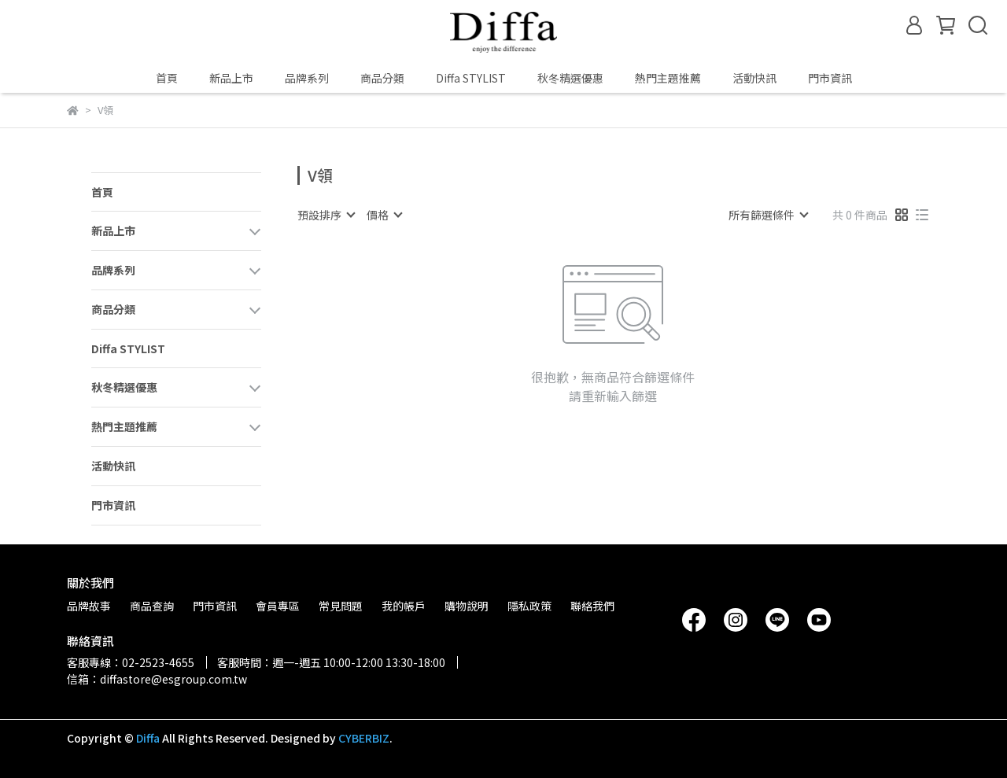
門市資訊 (830, 78)
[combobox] (325, 215)
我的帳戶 (404, 606)
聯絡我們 (592, 606)
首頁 (167, 78)
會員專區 (278, 606)
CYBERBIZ (363, 738)
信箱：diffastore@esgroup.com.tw (157, 679)
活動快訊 (754, 78)
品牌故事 (89, 606)
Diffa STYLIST (471, 78)
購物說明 (466, 606)
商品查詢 (152, 606)
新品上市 (231, 78)
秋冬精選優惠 (570, 78)
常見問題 (341, 606)
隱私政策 (529, 606)
